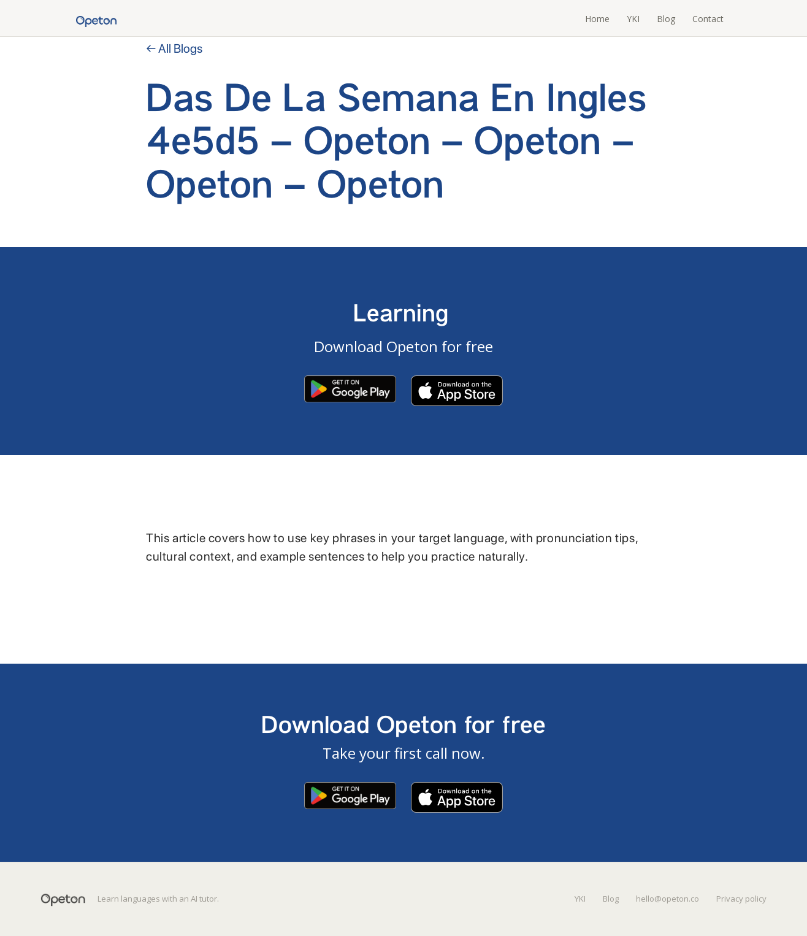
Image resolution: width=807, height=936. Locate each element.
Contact (708, 19)
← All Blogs (174, 48)
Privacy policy (741, 898)
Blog (666, 19)
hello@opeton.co (667, 898)
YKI (633, 19)
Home (597, 19)
